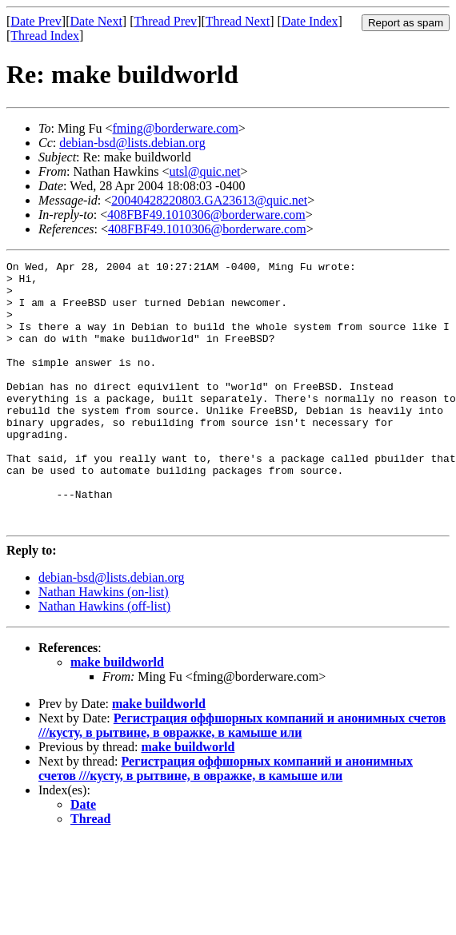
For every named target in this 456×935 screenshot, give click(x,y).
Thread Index (44, 35)
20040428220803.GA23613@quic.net (209, 200)
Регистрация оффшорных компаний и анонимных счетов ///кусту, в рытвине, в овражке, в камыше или (242, 778)
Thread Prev (165, 21)
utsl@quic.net (205, 171)
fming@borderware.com (175, 128)
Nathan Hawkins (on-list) (103, 644)
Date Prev (36, 21)
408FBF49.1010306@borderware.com (206, 214)
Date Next (96, 21)
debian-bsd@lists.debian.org (132, 142)
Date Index (310, 21)
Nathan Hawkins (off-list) (104, 659)
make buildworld (117, 715)
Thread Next (238, 21)
